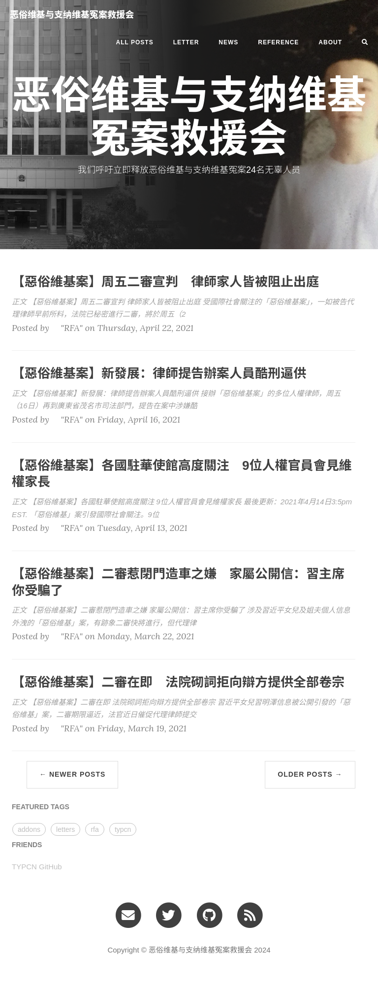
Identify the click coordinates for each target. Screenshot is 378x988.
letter (186, 42)
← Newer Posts (72, 774)
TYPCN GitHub (37, 866)
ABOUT (330, 42)
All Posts (135, 42)
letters (65, 829)
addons (29, 829)
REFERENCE (278, 42)
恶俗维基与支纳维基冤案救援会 (72, 15)
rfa (94, 829)
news (228, 42)
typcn (123, 829)
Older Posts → (310, 774)
